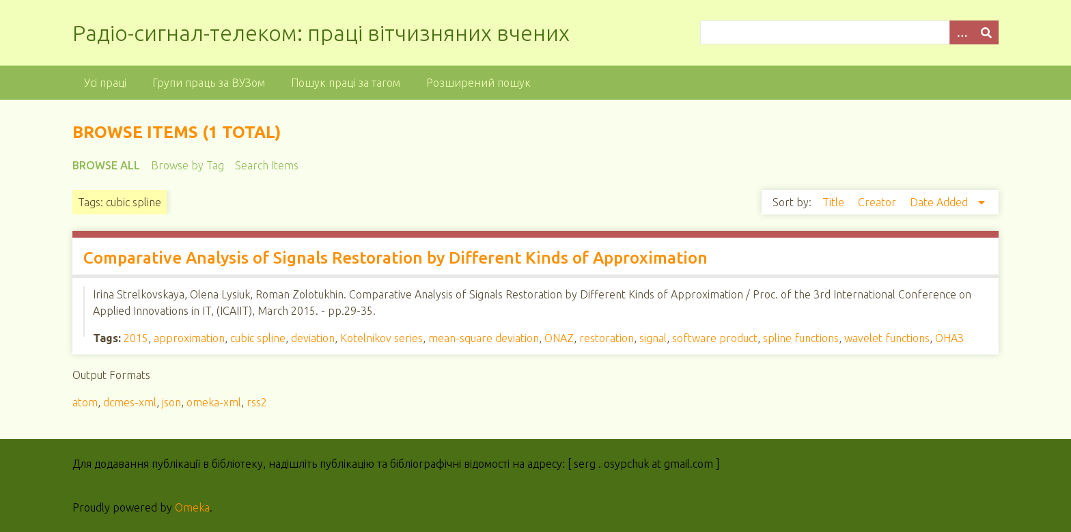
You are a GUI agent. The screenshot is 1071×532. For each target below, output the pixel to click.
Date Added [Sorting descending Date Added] (940, 202)
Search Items (266, 165)
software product (714, 338)
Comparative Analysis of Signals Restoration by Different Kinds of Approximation (395, 258)
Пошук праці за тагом (345, 82)
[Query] (849, 32)
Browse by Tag (187, 165)
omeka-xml (213, 402)
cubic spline (258, 338)
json (171, 402)
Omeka (192, 507)
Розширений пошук (478, 82)
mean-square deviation (483, 338)
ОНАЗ (949, 338)
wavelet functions (887, 338)
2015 (136, 338)
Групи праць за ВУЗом (208, 82)
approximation (189, 338)
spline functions (801, 338)
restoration (606, 338)
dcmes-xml (129, 402)
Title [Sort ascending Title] (834, 202)
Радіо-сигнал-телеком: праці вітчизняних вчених (321, 32)
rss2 (257, 402)
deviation (313, 338)
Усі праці (105, 82)
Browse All (106, 165)
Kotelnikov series (381, 338)
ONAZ (559, 338)
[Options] (961, 32)
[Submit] (986, 32)
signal (653, 338)
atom (85, 402)
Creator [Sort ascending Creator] (878, 202)
